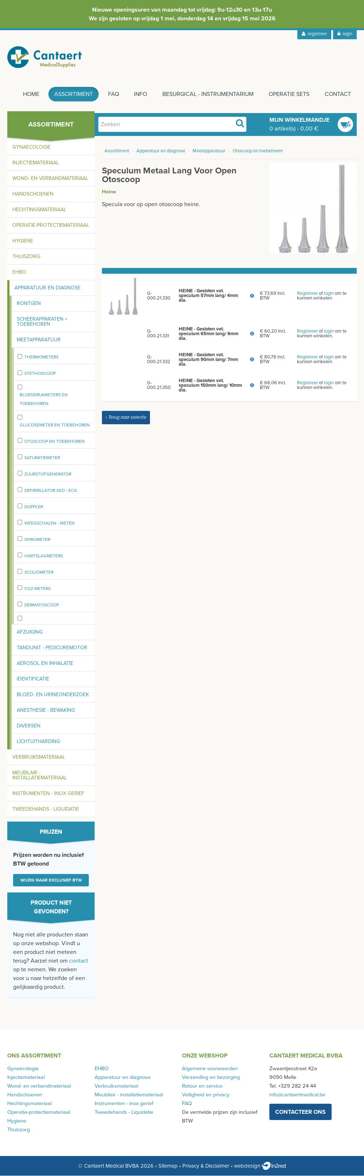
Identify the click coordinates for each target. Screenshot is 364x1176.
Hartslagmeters (43, 556)
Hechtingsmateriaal (39, 210)
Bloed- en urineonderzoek (53, 695)
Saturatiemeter (42, 458)
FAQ (112, 95)
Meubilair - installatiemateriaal (39, 776)
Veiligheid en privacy (205, 1095)
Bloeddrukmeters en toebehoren (44, 400)
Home (30, 95)
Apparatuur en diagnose (47, 288)
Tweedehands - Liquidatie (45, 810)
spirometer (37, 539)
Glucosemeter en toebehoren (55, 425)
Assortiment (73, 95)
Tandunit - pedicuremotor (52, 648)
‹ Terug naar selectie (126, 418)
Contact (338, 95)
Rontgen (29, 304)
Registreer (307, 294)
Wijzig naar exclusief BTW (51, 880)
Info (140, 95)
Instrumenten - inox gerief (48, 794)
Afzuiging (30, 633)
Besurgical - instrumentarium (207, 95)
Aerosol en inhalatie (45, 664)
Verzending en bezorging (211, 1078)
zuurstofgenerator (47, 474)
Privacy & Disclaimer (205, 1166)
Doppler (33, 507)
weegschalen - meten (49, 523)
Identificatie (33, 680)
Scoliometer (39, 572)
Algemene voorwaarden (210, 1069)
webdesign (260, 1166)
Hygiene (22, 241)
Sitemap (168, 1166)
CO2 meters (37, 588)
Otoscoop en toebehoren (54, 441)
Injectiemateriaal (35, 163)
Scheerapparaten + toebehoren (42, 322)
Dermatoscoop (41, 605)
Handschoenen (33, 195)
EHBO (19, 273)
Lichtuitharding (38, 742)
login (344, 34)
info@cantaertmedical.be (297, 1095)
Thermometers (41, 357)
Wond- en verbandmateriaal (50, 179)
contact (78, 961)
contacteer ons (300, 1112)
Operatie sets (289, 95)
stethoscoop (40, 374)
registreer (314, 34)
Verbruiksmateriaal (38, 758)
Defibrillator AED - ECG (50, 490)
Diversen (28, 726)
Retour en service (202, 1087)
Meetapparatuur (39, 340)
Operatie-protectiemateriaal (50, 226)
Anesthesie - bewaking (46, 711)
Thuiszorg (26, 257)
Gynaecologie (31, 148)
